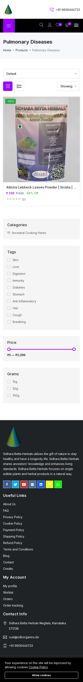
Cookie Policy (38, 667)
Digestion (19, 273)
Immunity (18, 280)
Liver (16, 267)
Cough (17, 315)
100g (16, 395)
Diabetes (19, 287)
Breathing (19, 322)
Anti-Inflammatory (24, 301)
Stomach (19, 294)
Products (22, 50)
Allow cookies (41, 675)
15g (15, 381)
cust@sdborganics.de (24, 637)
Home (7, 50)
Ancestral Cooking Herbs (26, 233)
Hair (15, 308)
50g (15, 388)
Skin (16, 260)
